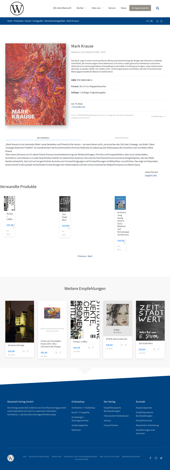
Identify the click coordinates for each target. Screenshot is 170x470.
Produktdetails (121, 138)
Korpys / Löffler (80, 341)
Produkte (18, 20)
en (147, 20)
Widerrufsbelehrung (131, 456)
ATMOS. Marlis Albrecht (116, 339)
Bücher (80, 8)
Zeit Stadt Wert (64, 217)
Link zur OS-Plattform (109, 456)
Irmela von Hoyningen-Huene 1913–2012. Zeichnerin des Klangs (51, 344)
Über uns (96, 8)
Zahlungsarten (81, 459)
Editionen (76, 429)
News (123, 8)
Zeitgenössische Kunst (80, 118)
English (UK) (151, 175)
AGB (24, 456)
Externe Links (158, 116)
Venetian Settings (16, 345)
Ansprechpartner (144, 407)
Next (90, 256)
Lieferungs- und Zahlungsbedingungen (80, 456)
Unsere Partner (111, 425)
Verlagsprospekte (140, 8)
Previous (82, 256)
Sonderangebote (80, 425)
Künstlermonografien (55, 20)
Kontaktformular (144, 420)
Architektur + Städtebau (83, 407)
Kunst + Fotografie (34, 20)
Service (112, 8)
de (151, 20)
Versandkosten (78, 107)
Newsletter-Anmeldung (147, 425)
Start (9, 20)
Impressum (56, 456)
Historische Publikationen (116, 415)
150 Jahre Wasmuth (62, 8)
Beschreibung (43, 138)
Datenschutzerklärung (39, 456)
